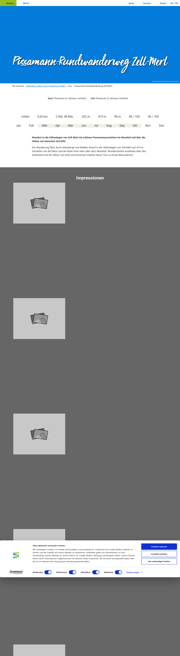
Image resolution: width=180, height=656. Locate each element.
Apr (57, 125)
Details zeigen (133, 651)
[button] (8, 3)
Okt (135, 125)
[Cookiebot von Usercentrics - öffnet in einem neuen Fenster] (16, 651)
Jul (96, 125)
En (177, 3)
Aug (109, 125)
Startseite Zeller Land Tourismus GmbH (45, 86)
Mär (44, 125)
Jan (18, 125)
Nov (148, 125)
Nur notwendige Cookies (159, 640)
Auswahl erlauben (159, 633)
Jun (83, 125)
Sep (122, 125)
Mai (70, 125)
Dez (161, 125)
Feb (31, 125)
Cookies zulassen (159, 625)
